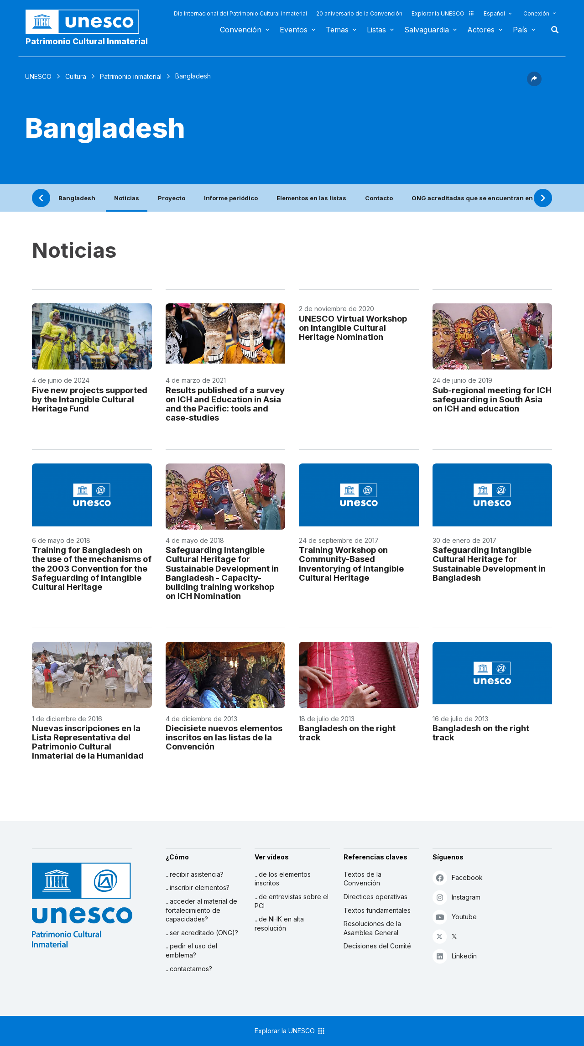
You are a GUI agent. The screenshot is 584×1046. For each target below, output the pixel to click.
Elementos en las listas (311, 198)
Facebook (458, 877)
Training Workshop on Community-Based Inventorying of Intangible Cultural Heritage (351, 563)
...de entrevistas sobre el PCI (291, 901)
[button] (534, 83)
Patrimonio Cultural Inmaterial (87, 41)
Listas (376, 29)
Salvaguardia (426, 29)
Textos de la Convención (362, 878)
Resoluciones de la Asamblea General (372, 928)
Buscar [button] (552, 29)
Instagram (456, 897)
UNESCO (38, 76)
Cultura (75, 76)
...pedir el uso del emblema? (191, 950)
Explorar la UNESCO (443, 13)
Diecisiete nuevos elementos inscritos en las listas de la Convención (224, 737)
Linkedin (455, 956)
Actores (481, 29)
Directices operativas (375, 896)
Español (494, 13)
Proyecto (171, 198)
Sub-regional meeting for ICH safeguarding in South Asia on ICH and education (492, 399)
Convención (240, 29)
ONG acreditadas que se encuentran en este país (487, 198)
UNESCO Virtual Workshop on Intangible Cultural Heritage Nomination (353, 327)
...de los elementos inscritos (283, 878)
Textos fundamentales (377, 910)
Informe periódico (231, 198)
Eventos (294, 29)
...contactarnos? (189, 969)
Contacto (379, 198)
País (520, 29)
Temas (337, 29)
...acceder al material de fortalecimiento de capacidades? (201, 910)
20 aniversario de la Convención (359, 13)
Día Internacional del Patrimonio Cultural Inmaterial (240, 13)
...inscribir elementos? (197, 887)
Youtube (455, 917)
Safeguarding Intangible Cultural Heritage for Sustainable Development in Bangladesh (489, 563)
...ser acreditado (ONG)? (202, 933)
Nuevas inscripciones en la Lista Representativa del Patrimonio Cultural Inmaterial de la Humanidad (88, 741)
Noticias (126, 198)
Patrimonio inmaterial (131, 76)
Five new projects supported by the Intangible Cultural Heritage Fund (89, 399)
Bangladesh (76, 198)
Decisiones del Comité (377, 946)
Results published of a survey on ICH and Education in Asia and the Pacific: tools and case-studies (225, 403)
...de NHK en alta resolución (279, 923)
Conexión (536, 13)
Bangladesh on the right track (347, 732)
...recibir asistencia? (195, 874)
